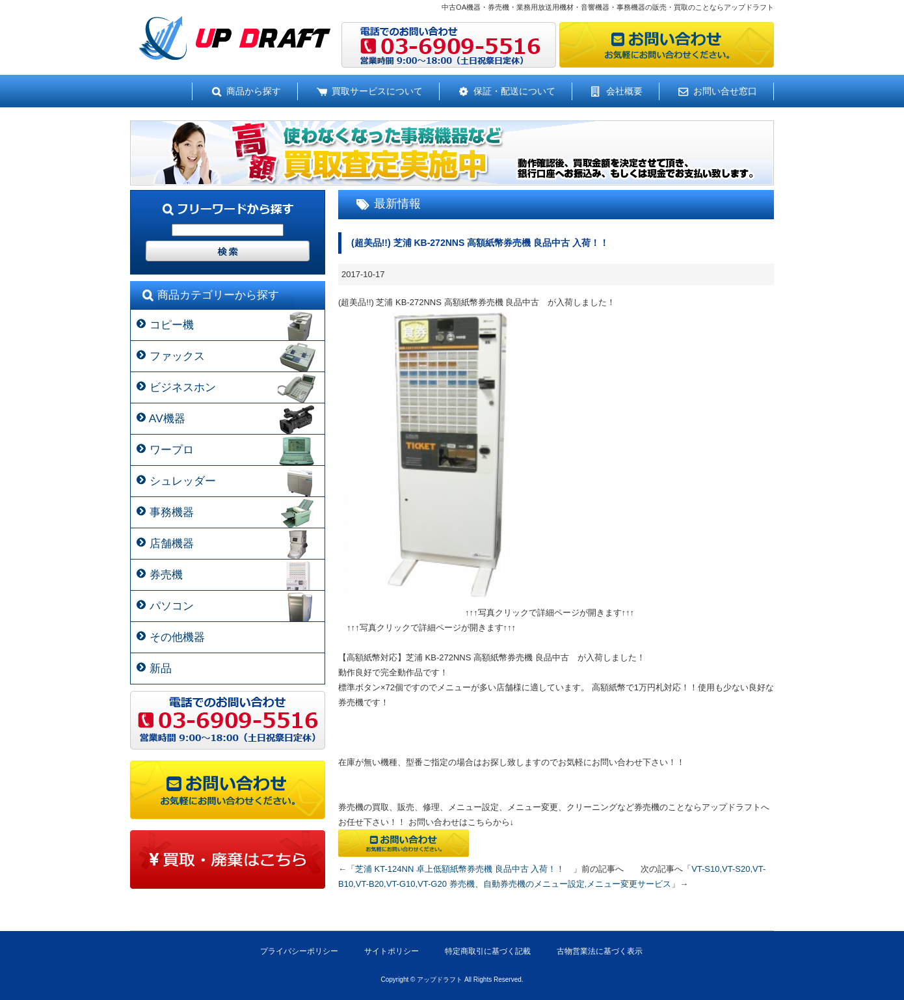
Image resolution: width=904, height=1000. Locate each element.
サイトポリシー (391, 951)
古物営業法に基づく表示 (600, 951)
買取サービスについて (377, 91)
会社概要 (624, 91)
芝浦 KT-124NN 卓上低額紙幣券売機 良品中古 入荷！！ (464, 869)
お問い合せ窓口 (725, 91)
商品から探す (253, 91)
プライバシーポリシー (299, 951)
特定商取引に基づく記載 (488, 951)
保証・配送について (514, 91)
